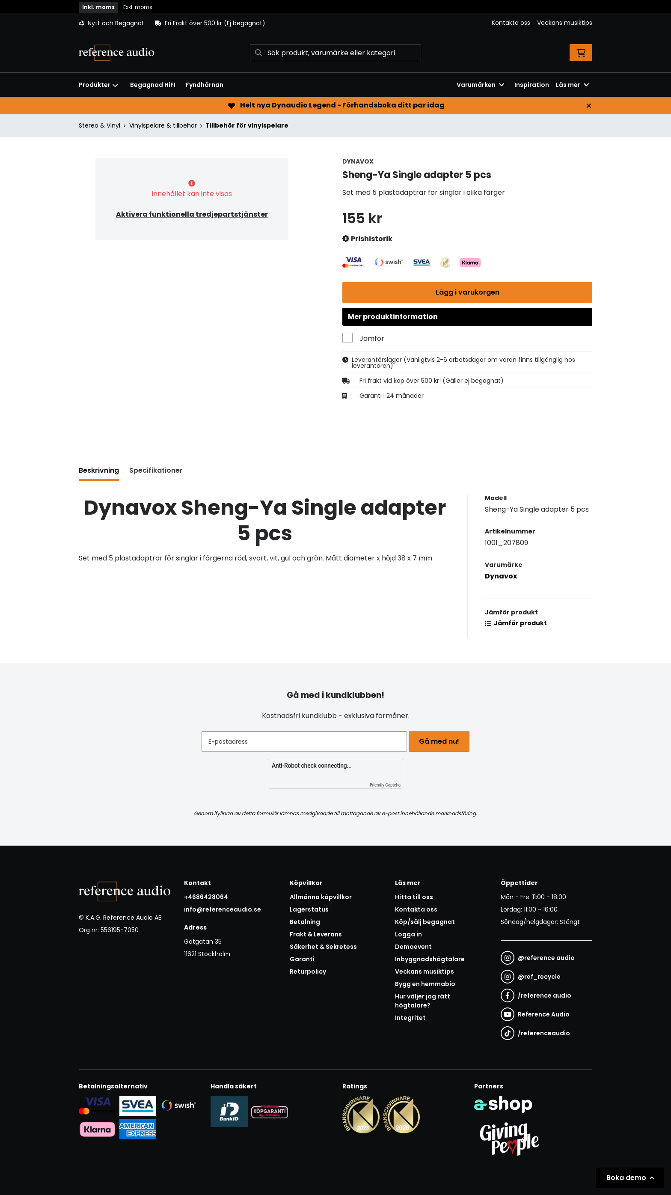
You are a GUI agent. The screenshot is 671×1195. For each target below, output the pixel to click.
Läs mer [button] (572, 84)
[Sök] (335, 52)
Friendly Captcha (385, 785)
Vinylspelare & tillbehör (163, 125)
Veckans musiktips (564, 22)
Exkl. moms (137, 7)
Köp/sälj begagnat (425, 922)
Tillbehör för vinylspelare (246, 125)
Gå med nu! (442, 741)
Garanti (302, 959)
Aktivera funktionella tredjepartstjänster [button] (192, 214)
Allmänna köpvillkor (321, 897)
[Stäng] (589, 106)
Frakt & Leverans (316, 934)
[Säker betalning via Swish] (178, 1105)
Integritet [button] (410, 1017)
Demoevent (413, 946)
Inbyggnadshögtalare (430, 959)
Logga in (408, 934)
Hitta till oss (414, 897)
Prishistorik (367, 239)
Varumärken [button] (480, 84)
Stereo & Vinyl (99, 125)
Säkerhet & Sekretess (323, 946)
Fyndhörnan (204, 84)
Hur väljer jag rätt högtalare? (422, 1001)
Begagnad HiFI (152, 84)
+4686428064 (206, 897)
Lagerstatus (309, 909)
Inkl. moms (98, 7)
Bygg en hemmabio (425, 984)
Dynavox (501, 580)
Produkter (98, 84)
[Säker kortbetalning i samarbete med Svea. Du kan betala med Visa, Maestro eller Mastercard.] (97, 1105)
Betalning (305, 922)
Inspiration (531, 84)
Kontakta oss (511, 22)
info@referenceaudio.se (222, 909)
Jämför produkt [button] (516, 627)
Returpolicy (308, 971)
